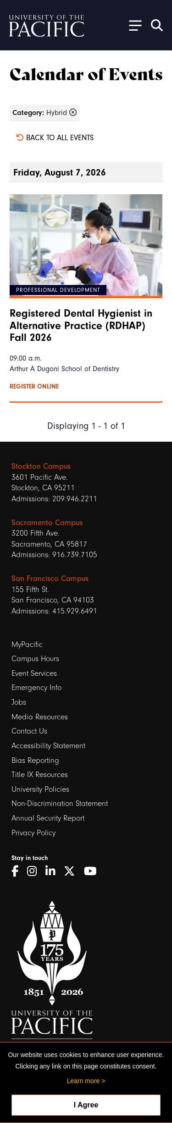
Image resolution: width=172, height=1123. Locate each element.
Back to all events (55, 137)
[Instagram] (35, 871)
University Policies (40, 789)
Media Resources (39, 716)
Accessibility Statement (48, 745)
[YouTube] (93, 871)
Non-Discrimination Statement (59, 803)
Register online (34, 386)
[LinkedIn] (53, 871)
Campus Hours (35, 658)
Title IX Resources (39, 774)
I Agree (86, 1105)
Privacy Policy (33, 832)
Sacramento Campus (47, 522)
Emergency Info (36, 687)
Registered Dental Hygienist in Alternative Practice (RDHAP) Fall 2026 (81, 325)
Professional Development (58, 290)
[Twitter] (73, 871)
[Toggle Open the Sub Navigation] (132, 25)
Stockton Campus (41, 466)
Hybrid (44, 113)
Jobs (18, 702)
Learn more (83, 1081)
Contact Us (29, 731)
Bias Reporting (35, 760)
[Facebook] (18, 871)
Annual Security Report (47, 818)
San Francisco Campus (50, 578)
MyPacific (27, 644)
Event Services (34, 673)
